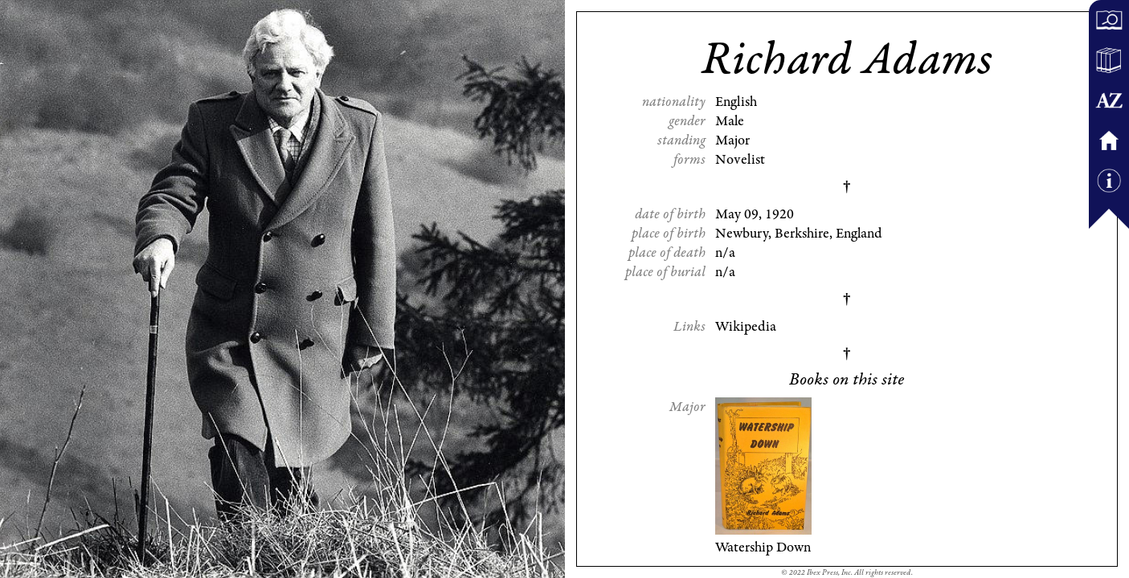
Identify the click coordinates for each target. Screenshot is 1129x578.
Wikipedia (745, 326)
